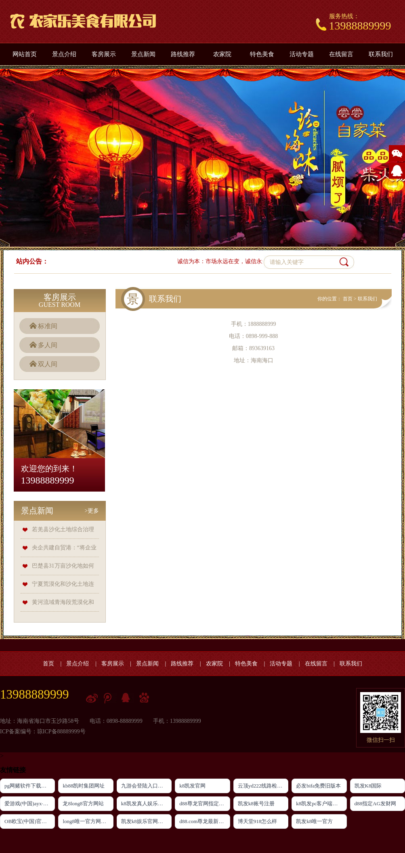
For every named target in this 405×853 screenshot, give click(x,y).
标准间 (47, 326)
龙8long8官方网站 (83, 803)
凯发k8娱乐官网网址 (144, 821)
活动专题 (302, 54)
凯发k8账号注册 (256, 803)
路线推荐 (183, 54)
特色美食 (262, 54)
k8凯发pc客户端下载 (319, 803)
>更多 (92, 511)
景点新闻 (143, 54)
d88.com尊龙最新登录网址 (204, 821)
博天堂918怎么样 (257, 821)
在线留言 (341, 54)
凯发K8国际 (368, 786)
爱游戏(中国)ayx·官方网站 (29, 803)
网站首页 (25, 54)
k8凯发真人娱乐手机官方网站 (146, 803)
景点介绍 (64, 54)
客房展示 (104, 54)
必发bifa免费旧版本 (318, 786)
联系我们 (381, 54)
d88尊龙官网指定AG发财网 (204, 803)
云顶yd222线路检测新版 (263, 786)
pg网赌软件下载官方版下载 (29, 786)
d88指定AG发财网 (375, 803)
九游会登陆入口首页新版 (146, 786)
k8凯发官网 (192, 786)
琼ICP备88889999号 (61, 731)
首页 (348, 299)
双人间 (47, 364)
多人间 (47, 345)
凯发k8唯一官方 (314, 821)
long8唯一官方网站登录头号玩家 (88, 821)
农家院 (222, 54)
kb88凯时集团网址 (84, 786)
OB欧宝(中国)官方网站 (29, 821)
